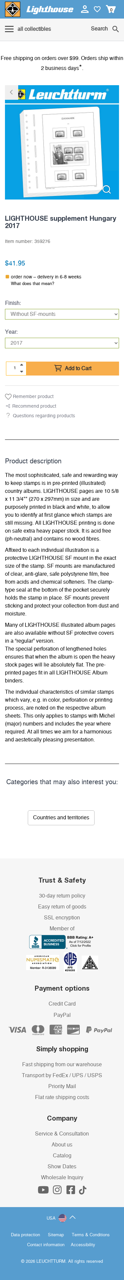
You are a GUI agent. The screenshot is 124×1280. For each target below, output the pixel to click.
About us (62, 1144)
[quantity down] (21, 372)
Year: (11, 332)
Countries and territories (61, 817)
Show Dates (62, 1166)
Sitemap (56, 1235)
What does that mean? (32, 284)
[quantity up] (21, 365)
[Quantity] (14, 368)
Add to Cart (72, 368)
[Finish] (62, 314)
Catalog (62, 1155)
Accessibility (83, 1245)
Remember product (29, 397)
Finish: (13, 303)
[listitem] (62, 142)
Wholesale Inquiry (62, 1177)
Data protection (25, 1235)
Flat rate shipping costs (62, 1097)
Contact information (45, 1245)
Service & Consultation (62, 1133)
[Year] (62, 343)
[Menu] (28, 29)
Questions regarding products (44, 416)
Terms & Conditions (91, 1235)
